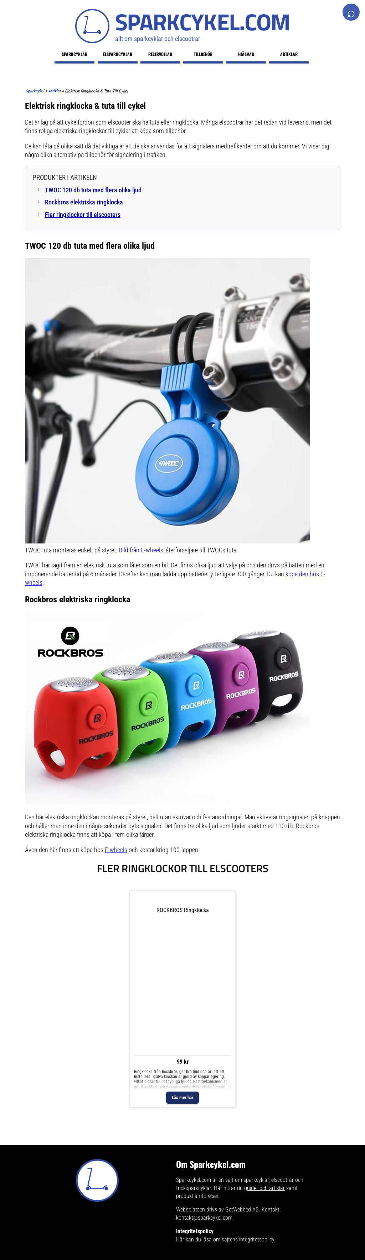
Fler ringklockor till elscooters (82, 214)
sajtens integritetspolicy (248, 1239)
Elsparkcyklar (117, 54)
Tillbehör (203, 54)
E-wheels (116, 850)
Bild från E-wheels (141, 550)
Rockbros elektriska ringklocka (84, 202)
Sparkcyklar (74, 54)
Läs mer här (182, 1097)
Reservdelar (160, 54)
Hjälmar (246, 54)
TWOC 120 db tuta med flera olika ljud (93, 190)
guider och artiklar (264, 1188)
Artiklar (289, 54)
